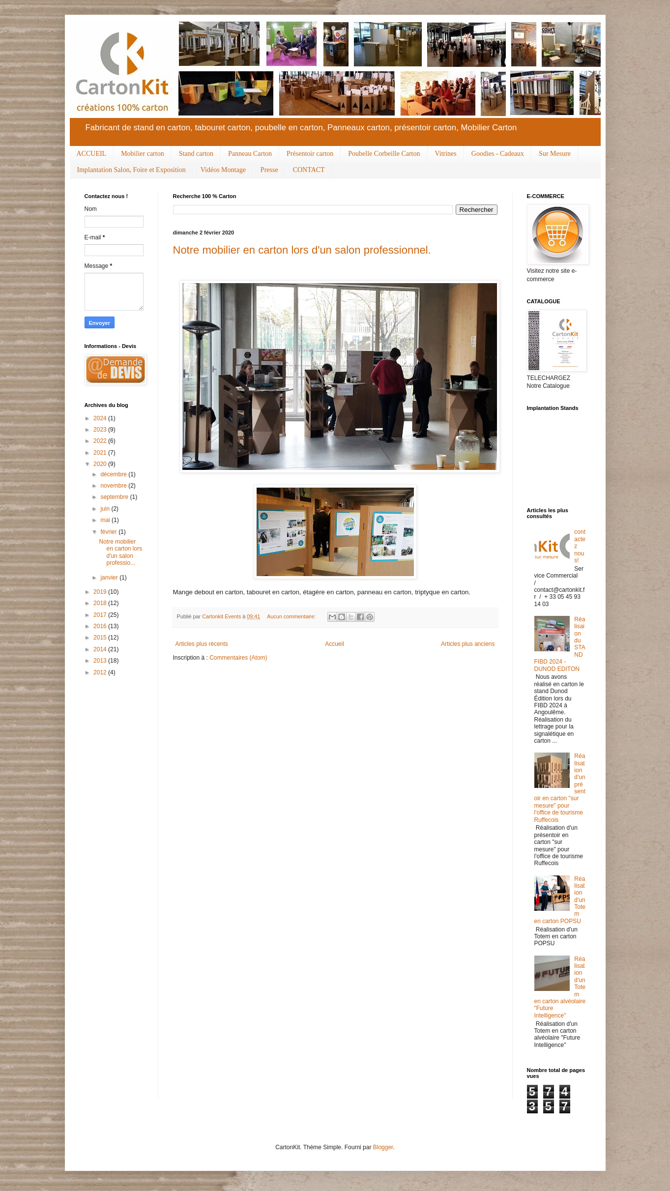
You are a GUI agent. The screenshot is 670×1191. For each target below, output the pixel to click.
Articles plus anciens (468, 643)
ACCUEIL (92, 153)
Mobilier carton (142, 153)
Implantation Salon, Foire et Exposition (131, 170)
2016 (100, 626)
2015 (100, 637)
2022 (100, 440)
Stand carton (196, 153)
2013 (100, 660)
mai (106, 520)
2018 (100, 603)
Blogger (383, 1147)
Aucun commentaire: (292, 616)
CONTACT (309, 170)
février (109, 531)
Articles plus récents (201, 643)
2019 (100, 591)
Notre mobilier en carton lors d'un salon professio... (120, 552)
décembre (114, 474)
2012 (100, 672)
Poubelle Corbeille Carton (384, 153)
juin (105, 508)
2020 (100, 464)
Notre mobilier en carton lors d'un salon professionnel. (302, 250)
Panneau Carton (250, 153)
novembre (114, 485)
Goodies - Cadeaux (497, 153)
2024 (100, 418)
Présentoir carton (310, 153)
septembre (115, 497)
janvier (109, 577)
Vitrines (446, 153)
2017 (100, 614)
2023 (100, 429)
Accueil (334, 643)
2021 (100, 452)
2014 (100, 649)
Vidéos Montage (223, 170)
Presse (269, 170)
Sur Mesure (555, 153)
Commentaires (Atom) (238, 657)
